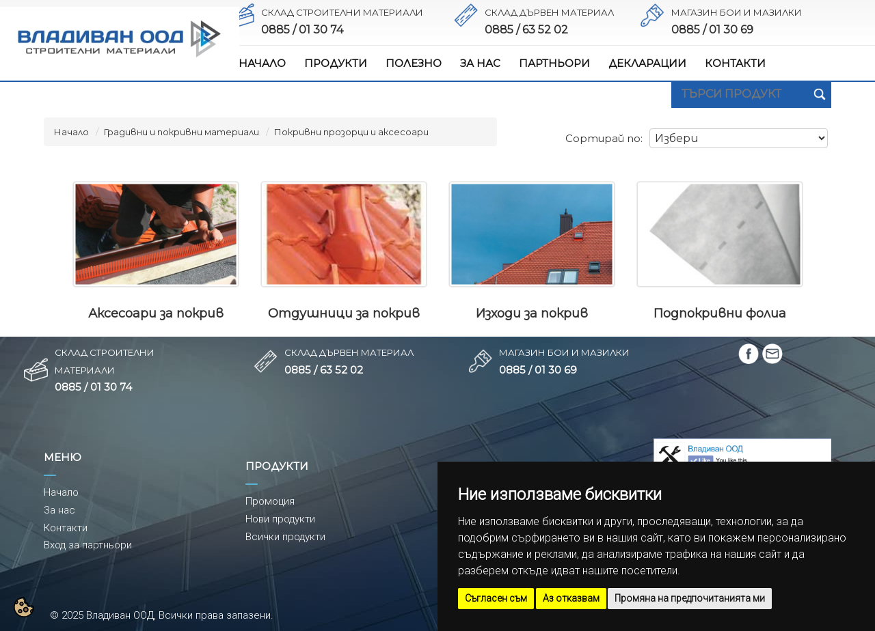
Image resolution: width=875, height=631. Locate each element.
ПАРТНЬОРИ (554, 63)
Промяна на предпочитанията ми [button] (690, 598)
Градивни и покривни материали (181, 131)
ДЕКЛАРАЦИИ (647, 63)
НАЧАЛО (262, 63)
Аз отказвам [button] (571, 598)
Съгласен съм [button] (496, 598)
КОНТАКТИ (735, 63)
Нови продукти (280, 519)
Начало (71, 131)
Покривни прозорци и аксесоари (351, 131)
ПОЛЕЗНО (414, 63)
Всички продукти (285, 537)
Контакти (66, 528)
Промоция (270, 501)
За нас (59, 510)
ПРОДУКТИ (335, 63)
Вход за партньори (88, 545)
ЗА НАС (480, 63)
